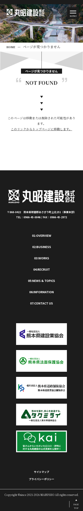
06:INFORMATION (41, 292)
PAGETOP (76, 506)
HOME (10, 47)
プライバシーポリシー (41, 479)
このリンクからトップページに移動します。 (41, 129)
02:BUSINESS (41, 247)
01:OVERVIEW (41, 235)
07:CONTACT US (41, 303)
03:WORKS (41, 258)
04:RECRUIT (41, 269)
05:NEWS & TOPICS (41, 280)
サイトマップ (41, 472)
